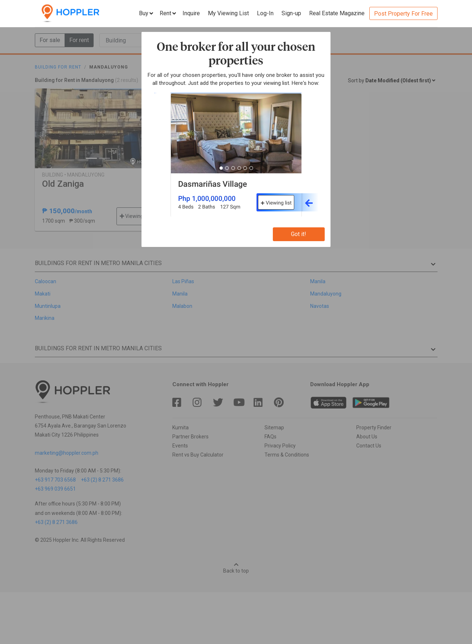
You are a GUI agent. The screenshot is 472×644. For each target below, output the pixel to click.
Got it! (298, 234)
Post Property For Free (403, 13)
